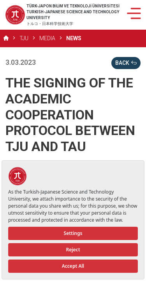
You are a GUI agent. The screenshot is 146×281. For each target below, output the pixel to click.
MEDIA (47, 38)
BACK (126, 63)
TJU (23, 38)
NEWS (73, 38)
